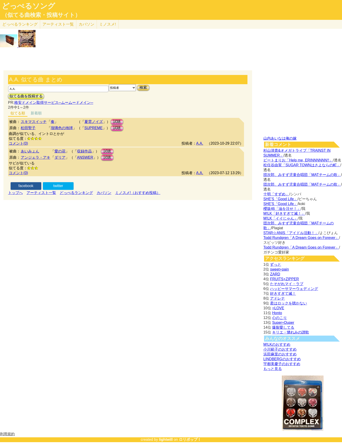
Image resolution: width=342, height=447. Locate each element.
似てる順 (17, 113)
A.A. (199, 143)
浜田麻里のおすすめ (280, 354)
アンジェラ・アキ (35, 157)
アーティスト (58, 24)
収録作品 (84, 151)
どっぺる (20, 24)
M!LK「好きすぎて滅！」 (284, 213)
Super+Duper (283, 323)
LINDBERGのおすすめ (282, 359)
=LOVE (278, 308)
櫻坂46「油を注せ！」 (282, 209)
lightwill (166, 439)
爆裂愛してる (283, 327)
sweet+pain (279, 269)
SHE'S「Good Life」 (280, 199)
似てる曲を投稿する (26, 96)
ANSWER (85, 157)
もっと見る (272, 369)
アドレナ (277, 298)
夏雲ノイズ (93, 122)
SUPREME (93, 128)
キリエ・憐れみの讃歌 (290, 332)
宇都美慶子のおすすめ (281, 364)
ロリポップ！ (190, 439)
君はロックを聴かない (288, 303)
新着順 (36, 113)
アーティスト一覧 (41, 193)
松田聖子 (28, 128)
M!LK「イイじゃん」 (280, 218)
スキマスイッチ (34, 122)
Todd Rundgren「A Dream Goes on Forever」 (301, 238)
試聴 (117, 122)
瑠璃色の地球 (62, 128)
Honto (277, 313)
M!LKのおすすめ (276, 344)
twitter (58, 186)
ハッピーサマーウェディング (294, 289)
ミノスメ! (107, 24)
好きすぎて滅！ (283, 293)
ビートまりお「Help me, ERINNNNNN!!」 (298, 160)
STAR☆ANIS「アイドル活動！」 (290, 233)
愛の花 (59, 151)
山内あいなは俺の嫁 (280, 138)
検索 (143, 87)
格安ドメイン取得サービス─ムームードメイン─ (53, 102)
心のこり (279, 318)
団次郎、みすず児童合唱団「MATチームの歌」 (302, 175)
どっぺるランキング (76, 193)
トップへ (15, 193)
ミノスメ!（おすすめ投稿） (137, 193)
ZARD (275, 274)
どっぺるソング (28, 6)
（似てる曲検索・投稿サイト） (41, 15)
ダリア (59, 157)
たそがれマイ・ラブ (286, 284)
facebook (25, 186)
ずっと (275, 264)
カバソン (86, 24)
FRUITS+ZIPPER (284, 279)
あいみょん (30, 151)
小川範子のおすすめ (280, 349)
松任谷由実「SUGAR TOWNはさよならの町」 (301, 165)
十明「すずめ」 (276, 194)
